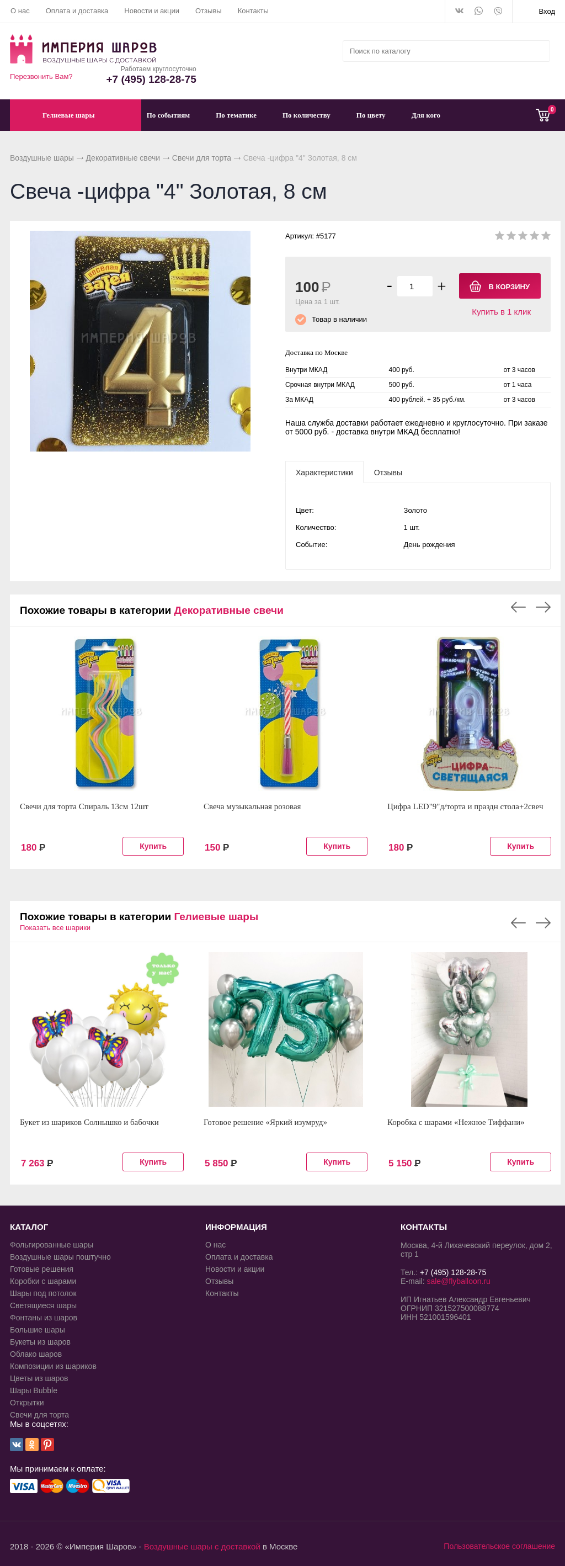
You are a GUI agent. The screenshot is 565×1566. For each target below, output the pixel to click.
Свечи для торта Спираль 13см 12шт (84, 806)
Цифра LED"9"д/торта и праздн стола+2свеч (465, 806)
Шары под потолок (43, 1293)
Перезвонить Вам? (41, 76)
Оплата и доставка (77, 11)
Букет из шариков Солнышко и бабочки (89, 1122)
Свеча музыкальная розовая (252, 806)
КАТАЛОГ (29, 1226)
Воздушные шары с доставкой (202, 1546)
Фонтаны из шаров (43, 1317)
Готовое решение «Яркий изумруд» (265, 1122)
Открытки (27, 1402)
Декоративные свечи (123, 157)
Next (543, 607)
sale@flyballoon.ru (458, 1281)
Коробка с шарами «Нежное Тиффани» (456, 1122)
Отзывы (208, 11)
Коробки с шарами (43, 1281)
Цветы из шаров (39, 1378)
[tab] (324, 472)
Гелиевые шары (216, 916)
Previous (518, 607)
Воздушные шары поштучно (60, 1256)
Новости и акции (151, 11)
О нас (20, 11)
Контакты (253, 11)
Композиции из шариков (53, 1366)
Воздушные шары (42, 157)
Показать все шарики (55, 927)
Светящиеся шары (43, 1305)
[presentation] (324, 471)
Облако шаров (36, 1354)
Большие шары (37, 1329)
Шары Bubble (33, 1390)
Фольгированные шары (51, 1244)
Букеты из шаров (40, 1341)
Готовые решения (41, 1269)
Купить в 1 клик (501, 311)
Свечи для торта (201, 157)
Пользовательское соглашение (499, 1546)
